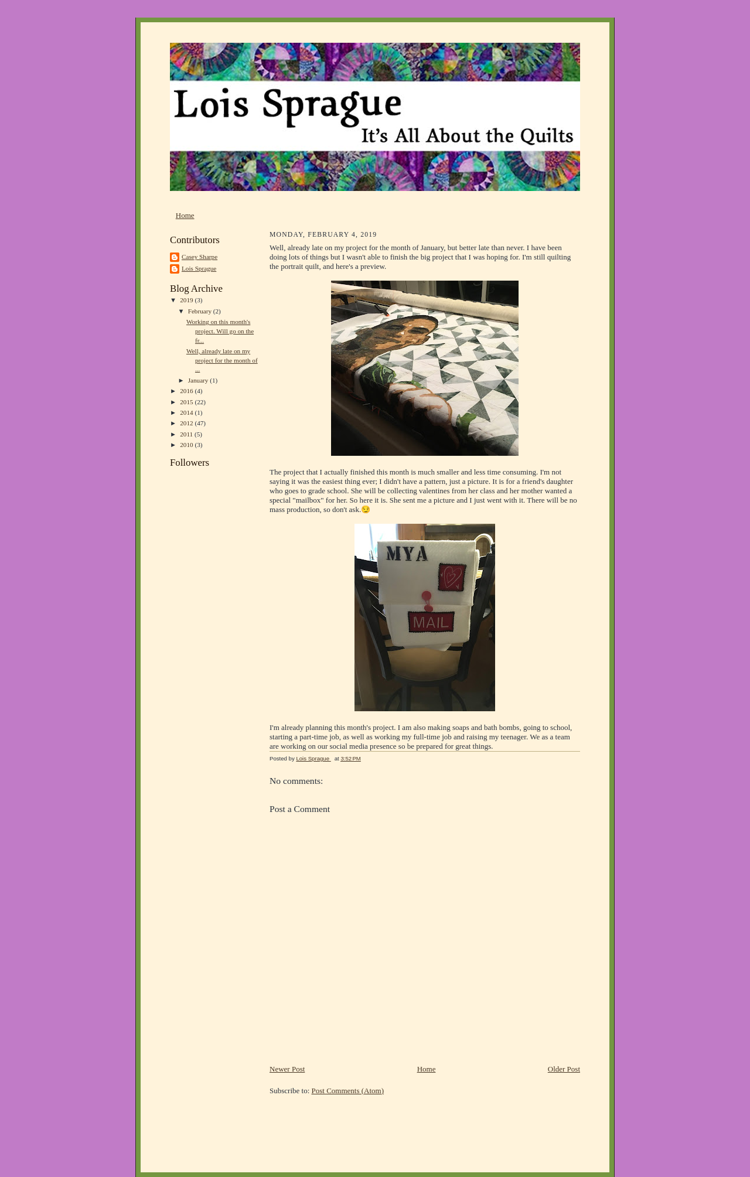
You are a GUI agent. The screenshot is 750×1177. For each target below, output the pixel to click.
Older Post (564, 1069)
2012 (187, 423)
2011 (187, 434)
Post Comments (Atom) (348, 1090)
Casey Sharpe (199, 256)
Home (185, 215)
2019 (187, 299)
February (200, 311)
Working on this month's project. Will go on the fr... (220, 330)
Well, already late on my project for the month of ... (222, 360)
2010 (187, 444)
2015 (187, 401)
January (199, 380)
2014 (187, 412)
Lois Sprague (199, 268)
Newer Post (287, 1069)
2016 (187, 390)
